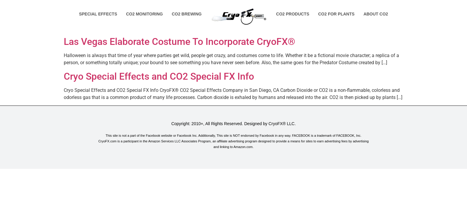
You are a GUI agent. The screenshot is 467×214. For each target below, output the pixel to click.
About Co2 (375, 14)
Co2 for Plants (336, 14)
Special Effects (98, 14)
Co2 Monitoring (144, 14)
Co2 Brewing (187, 14)
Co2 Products (292, 14)
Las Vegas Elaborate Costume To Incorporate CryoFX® (179, 41)
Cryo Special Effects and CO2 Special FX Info (159, 76)
